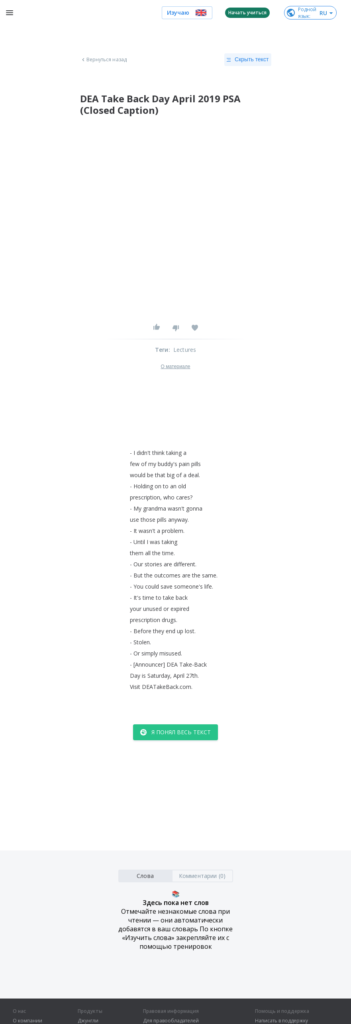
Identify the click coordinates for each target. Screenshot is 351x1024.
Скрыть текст (248, 59)
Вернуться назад (103, 59)
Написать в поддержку (281, 1021)
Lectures (184, 349)
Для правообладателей (171, 1021)
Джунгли (88, 1021)
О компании (27, 1021)
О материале (175, 366)
